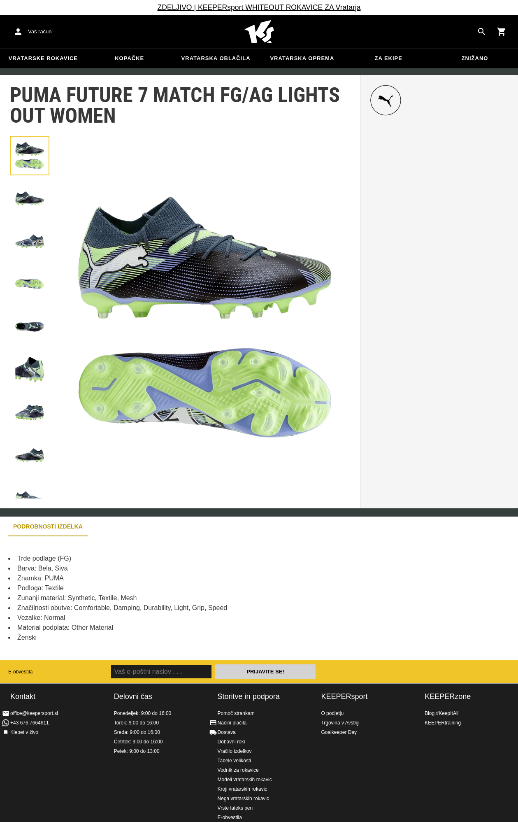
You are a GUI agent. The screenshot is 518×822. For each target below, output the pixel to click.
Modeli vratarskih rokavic (245, 779)
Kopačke (129, 58)
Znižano (475, 58)
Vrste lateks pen (235, 808)
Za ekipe (388, 58)
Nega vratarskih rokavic (243, 798)
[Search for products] (482, 31)
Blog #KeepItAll (441, 713)
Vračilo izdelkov (235, 751)
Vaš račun (40, 31)
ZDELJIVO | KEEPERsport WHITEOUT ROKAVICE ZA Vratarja (258, 7)
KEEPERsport (344, 696)
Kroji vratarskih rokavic (242, 789)
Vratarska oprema (302, 58)
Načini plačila (232, 723)
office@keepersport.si (34, 713)
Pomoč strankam (236, 713)
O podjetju (332, 713)
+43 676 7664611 (29, 723)
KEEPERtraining (443, 723)
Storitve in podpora (249, 696)
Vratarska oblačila (216, 58)
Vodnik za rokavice (238, 770)
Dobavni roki (231, 742)
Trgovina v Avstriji (340, 723)
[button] (29, 155)
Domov (259, 31)
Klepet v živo (24, 732)
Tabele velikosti (234, 761)
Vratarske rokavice (43, 58)
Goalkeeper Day (339, 732)
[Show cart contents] (501, 31)
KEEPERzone (448, 696)
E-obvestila (20, 672)
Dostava (227, 732)
